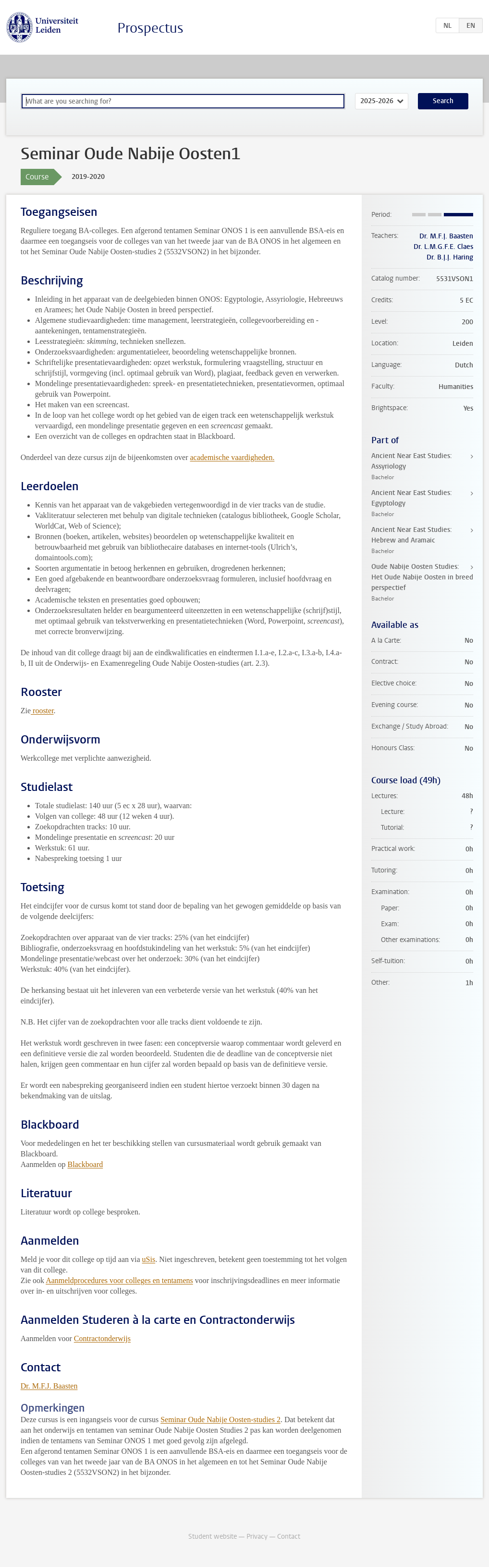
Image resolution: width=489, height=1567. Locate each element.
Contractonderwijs (102, 1338)
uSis (149, 1259)
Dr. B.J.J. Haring (450, 257)
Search (443, 101)
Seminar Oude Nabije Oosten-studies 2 (220, 1419)
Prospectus (150, 28)
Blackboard (85, 1164)
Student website (212, 1536)
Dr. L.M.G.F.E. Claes (443, 246)
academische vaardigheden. (232, 457)
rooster (42, 711)
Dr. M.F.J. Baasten (49, 1386)
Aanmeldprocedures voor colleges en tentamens (119, 1280)
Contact (288, 1536)
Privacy (257, 1536)
